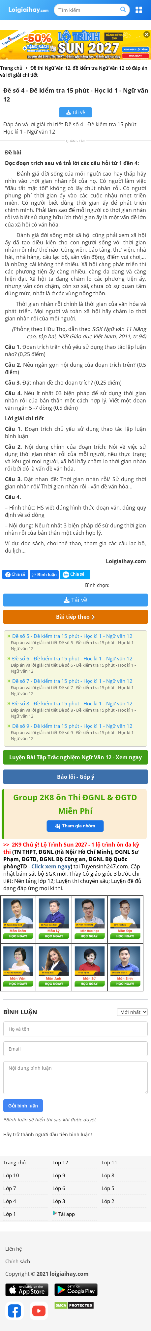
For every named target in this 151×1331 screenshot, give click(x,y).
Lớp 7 (9, 1188)
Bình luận (44, 574)
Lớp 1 (9, 1214)
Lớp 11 (109, 1162)
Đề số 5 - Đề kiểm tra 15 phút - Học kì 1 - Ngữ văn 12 (72, 636)
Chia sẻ (15, 574)
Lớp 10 (11, 1175)
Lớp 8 (108, 1175)
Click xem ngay (51, 866)
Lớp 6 (58, 1188)
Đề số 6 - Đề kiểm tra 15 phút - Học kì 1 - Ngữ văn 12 (72, 658)
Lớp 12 (60, 1162)
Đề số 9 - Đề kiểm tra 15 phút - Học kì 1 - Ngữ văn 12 (72, 726)
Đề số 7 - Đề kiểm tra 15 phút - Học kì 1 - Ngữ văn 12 (72, 681)
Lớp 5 (108, 1188)
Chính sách (17, 1261)
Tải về (75, 112)
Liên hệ (13, 1248)
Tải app (63, 1213)
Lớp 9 (58, 1175)
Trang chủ (14, 1162)
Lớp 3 (58, 1201)
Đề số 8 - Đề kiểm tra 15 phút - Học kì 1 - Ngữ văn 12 (72, 703)
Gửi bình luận (23, 1105)
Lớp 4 (9, 1201)
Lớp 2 (108, 1201)
